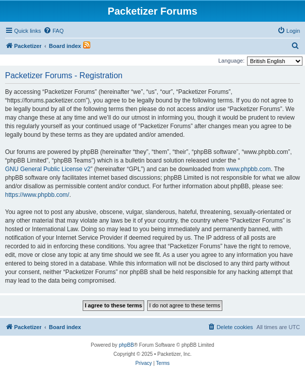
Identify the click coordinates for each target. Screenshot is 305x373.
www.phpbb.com (248, 169)
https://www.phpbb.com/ (37, 194)
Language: (231, 61)
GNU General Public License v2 (47, 169)
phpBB (126, 345)
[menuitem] (53, 31)
